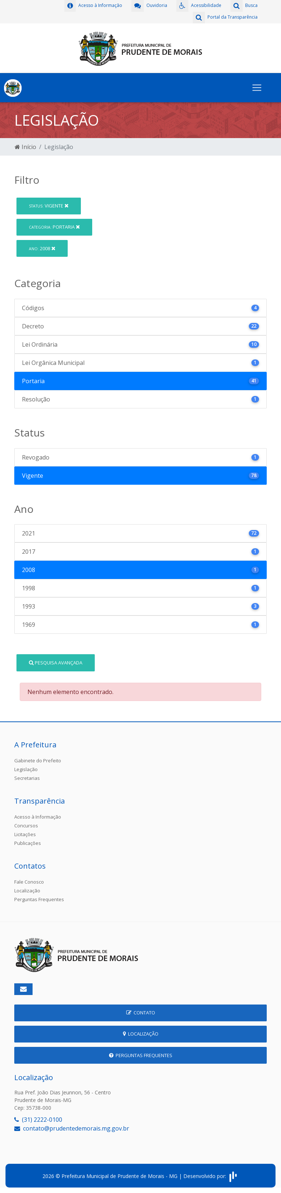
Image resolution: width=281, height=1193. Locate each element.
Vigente (48, 205)
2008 (42, 248)
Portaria (54, 227)
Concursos (26, 825)
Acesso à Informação (37, 816)
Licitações (25, 834)
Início (25, 147)
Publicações (27, 843)
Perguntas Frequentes (39, 899)
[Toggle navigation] (257, 87)
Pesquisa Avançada (55, 662)
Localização (27, 890)
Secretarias (27, 778)
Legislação (26, 769)
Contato (140, 1012)
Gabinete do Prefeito (37, 760)
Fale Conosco (29, 881)
